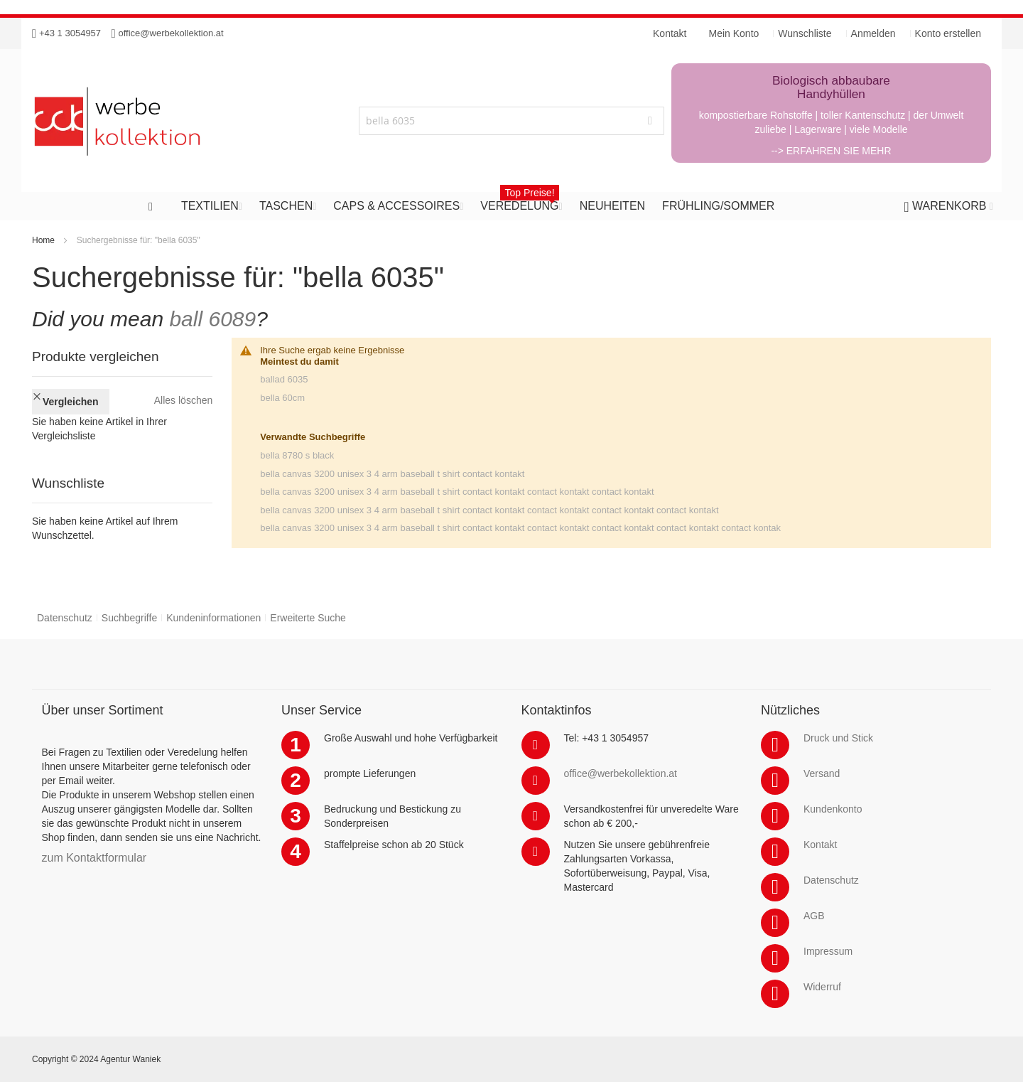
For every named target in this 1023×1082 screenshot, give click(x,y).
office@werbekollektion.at (171, 33)
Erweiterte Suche (308, 617)
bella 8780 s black (297, 455)
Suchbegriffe (129, 617)
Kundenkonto (832, 809)
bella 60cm (282, 397)
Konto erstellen (948, 33)
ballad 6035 (284, 379)
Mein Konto (734, 33)
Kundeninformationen (213, 617)
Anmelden (873, 33)
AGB (814, 915)
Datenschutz (64, 617)
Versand (821, 773)
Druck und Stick (838, 738)
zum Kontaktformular (94, 858)
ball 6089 (212, 319)
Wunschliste (804, 33)
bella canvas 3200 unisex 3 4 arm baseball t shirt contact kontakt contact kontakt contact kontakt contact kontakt (489, 510)
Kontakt (820, 844)
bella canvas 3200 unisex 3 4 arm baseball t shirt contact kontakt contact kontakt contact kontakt (457, 491)
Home (43, 240)
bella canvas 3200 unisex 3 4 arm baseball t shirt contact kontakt (392, 473)
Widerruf (822, 986)
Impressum (827, 951)
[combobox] (511, 121)
